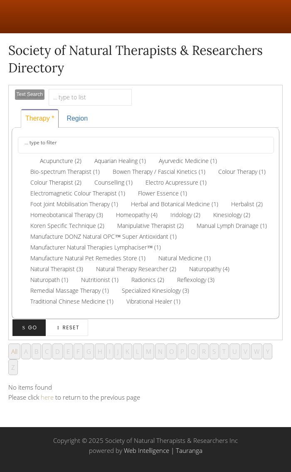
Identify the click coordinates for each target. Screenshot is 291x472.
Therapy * (39, 118)
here (47, 397)
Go (29, 327)
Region (77, 118)
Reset (67, 327)
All (14, 351)
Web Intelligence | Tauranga (163, 450)
